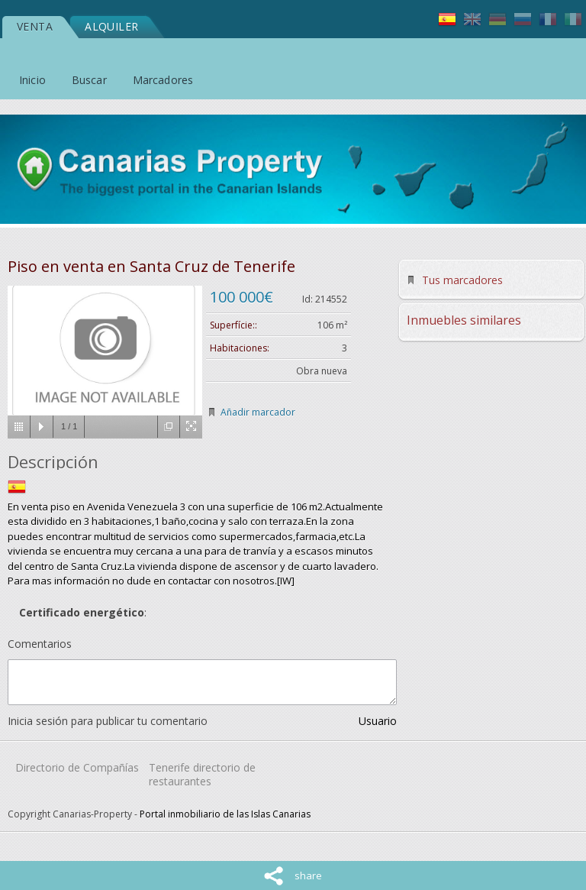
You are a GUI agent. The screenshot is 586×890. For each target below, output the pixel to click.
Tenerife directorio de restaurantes (202, 774)
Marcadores (163, 80)
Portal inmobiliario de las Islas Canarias (225, 813)
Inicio (32, 80)
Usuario (378, 721)
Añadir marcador (258, 412)
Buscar (89, 80)
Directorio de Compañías (77, 767)
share (308, 875)
